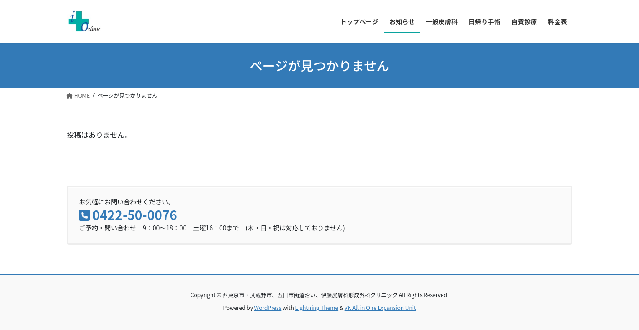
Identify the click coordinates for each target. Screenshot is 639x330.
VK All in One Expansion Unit (380, 307)
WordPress (268, 307)
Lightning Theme (316, 307)
